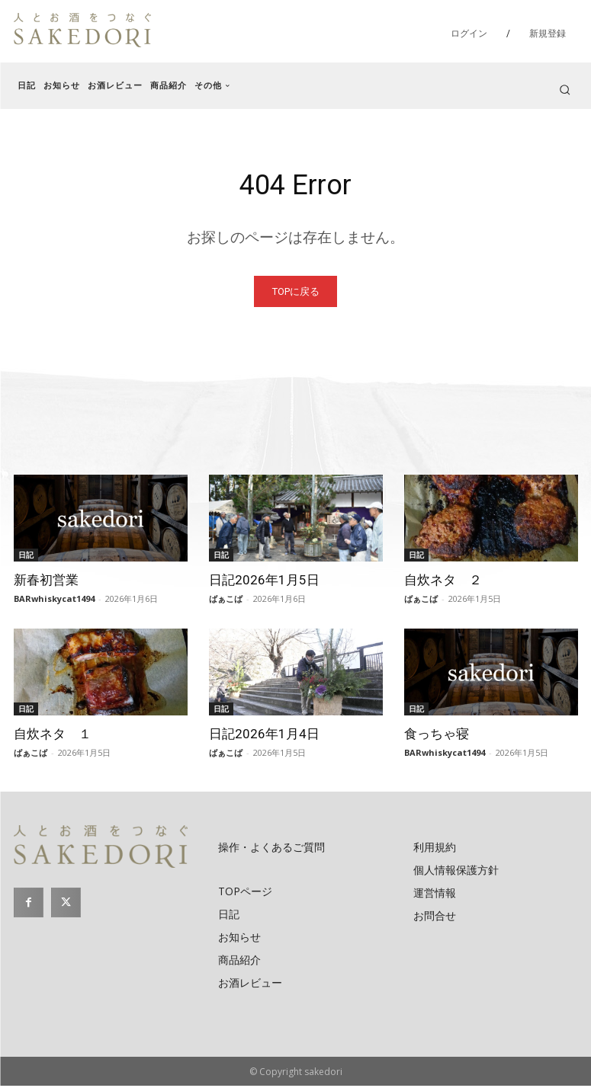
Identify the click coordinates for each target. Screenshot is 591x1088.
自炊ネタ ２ (443, 582)
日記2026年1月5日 (264, 582)
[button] (565, 89)
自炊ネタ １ (53, 736)
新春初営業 (46, 582)
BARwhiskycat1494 (54, 600)
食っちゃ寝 (436, 736)
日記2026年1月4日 (264, 736)
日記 (26, 557)
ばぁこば (226, 600)
